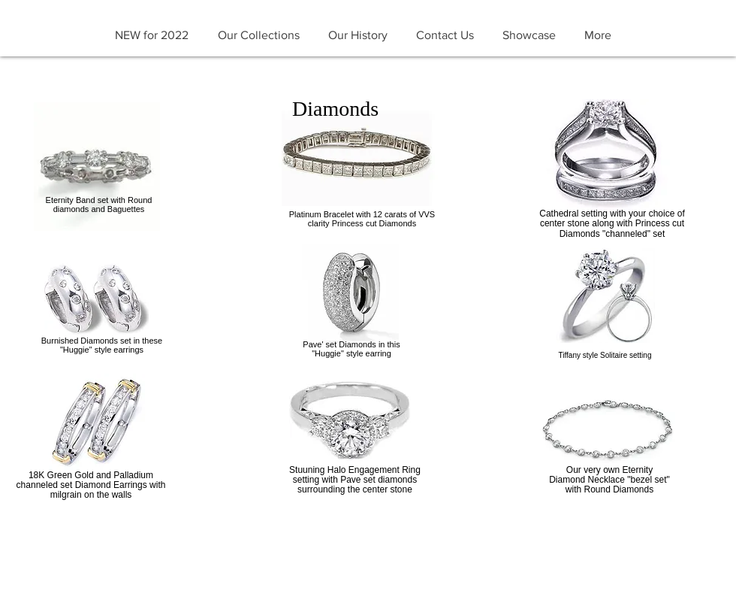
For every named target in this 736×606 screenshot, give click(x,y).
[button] (258, 35)
